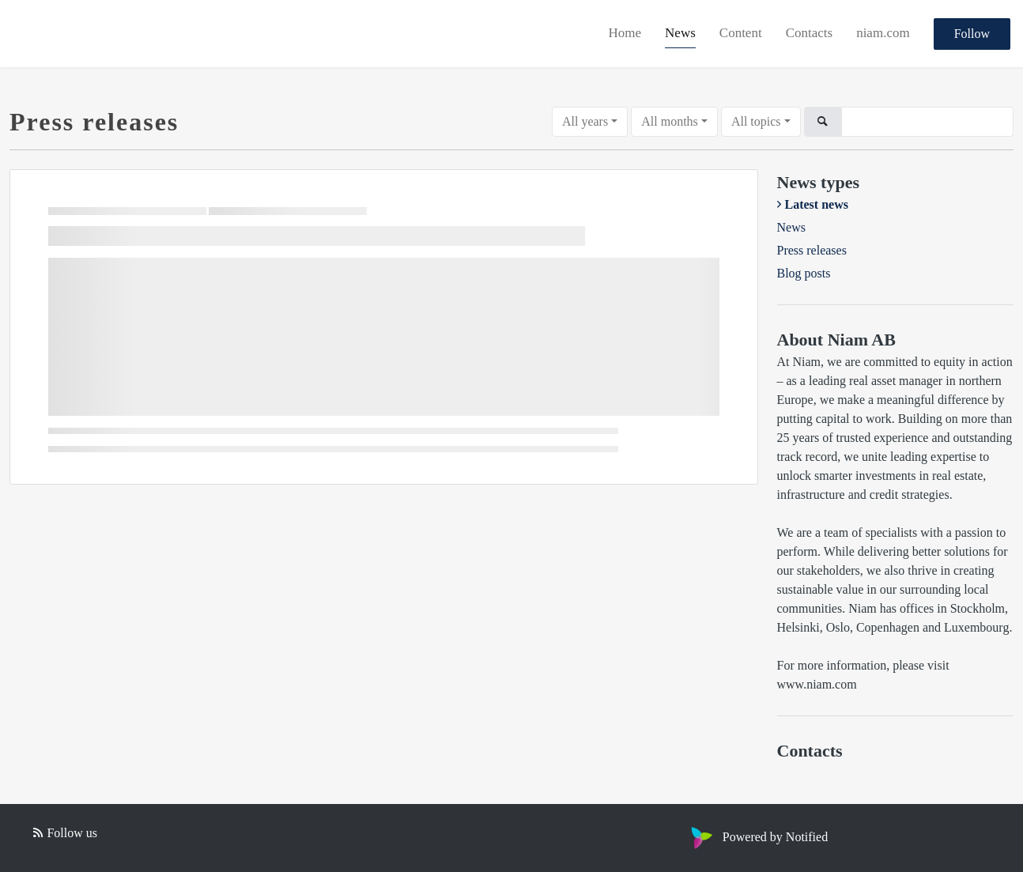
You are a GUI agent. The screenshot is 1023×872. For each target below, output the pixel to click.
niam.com (883, 32)
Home (625, 32)
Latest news (816, 204)
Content (740, 32)
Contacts (809, 32)
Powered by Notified (757, 837)
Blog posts (804, 273)
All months (669, 121)
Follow (972, 33)
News (680, 32)
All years (585, 121)
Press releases (812, 250)
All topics (756, 121)
